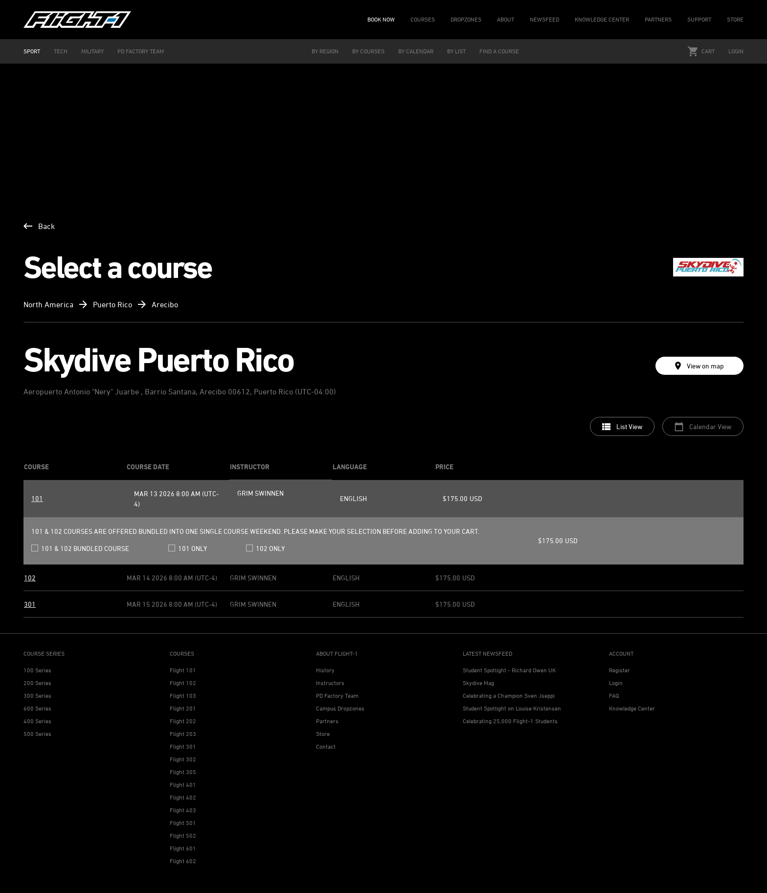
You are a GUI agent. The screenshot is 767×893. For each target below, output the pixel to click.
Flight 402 (183, 797)
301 (30, 604)
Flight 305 (183, 772)
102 (30, 577)
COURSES (422, 19)
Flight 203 (183, 733)
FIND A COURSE (499, 51)
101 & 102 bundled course (80, 548)
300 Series (37, 695)
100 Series (37, 670)
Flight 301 (183, 746)
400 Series (37, 721)
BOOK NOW (381, 19)
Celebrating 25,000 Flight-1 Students (510, 721)
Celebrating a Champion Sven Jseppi (509, 695)
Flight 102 (183, 683)
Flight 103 (183, 695)
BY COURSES (368, 51)
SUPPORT (699, 19)
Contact (326, 746)
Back (39, 226)
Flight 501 (183, 822)
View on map (699, 366)
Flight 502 (183, 835)
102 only (265, 548)
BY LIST (456, 51)
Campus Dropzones (340, 708)
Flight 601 (183, 848)
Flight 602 (183, 861)
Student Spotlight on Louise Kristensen (512, 708)
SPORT (31, 51)
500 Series (37, 733)
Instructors (330, 683)
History (325, 670)
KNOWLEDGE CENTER (602, 19)
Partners (327, 721)
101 (37, 498)
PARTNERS (658, 19)
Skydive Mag (478, 683)
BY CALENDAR (415, 51)
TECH (61, 51)
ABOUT (505, 19)
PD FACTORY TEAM (140, 51)
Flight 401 (183, 784)
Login (736, 51)
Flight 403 (183, 810)
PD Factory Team (337, 695)
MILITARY (92, 51)
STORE (735, 19)
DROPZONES (466, 19)
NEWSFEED (544, 19)
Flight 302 (183, 759)
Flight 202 (183, 721)
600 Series (37, 708)
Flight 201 (183, 708)
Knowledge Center (632, 708)
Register (619, 670)
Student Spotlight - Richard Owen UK (509, 670)
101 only (187, 548)
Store (323, 733)
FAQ (614, 695)
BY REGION (325, 51)
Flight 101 (183, 670)
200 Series (37, 683)
